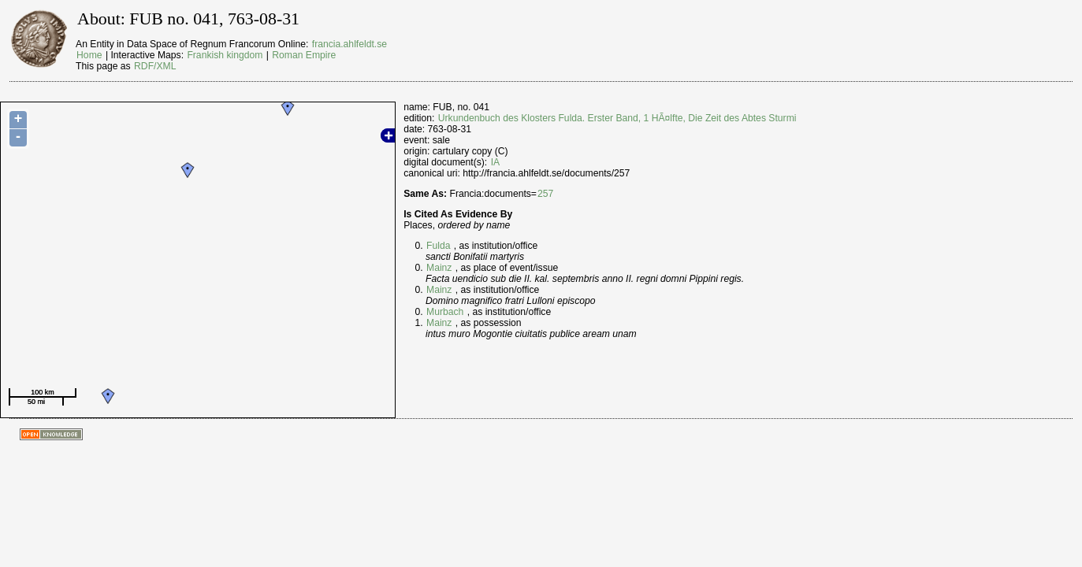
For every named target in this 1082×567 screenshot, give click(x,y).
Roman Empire (304, 55)
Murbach (444, 311)
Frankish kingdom (224, 55)
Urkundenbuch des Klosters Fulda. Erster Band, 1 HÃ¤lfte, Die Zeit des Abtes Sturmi (617, 118)
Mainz (439, 267)
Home (89, 55)
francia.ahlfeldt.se (349, 44)
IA (495, 162)
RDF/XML (155, 66)
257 (545, 193)
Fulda (438, 245)
